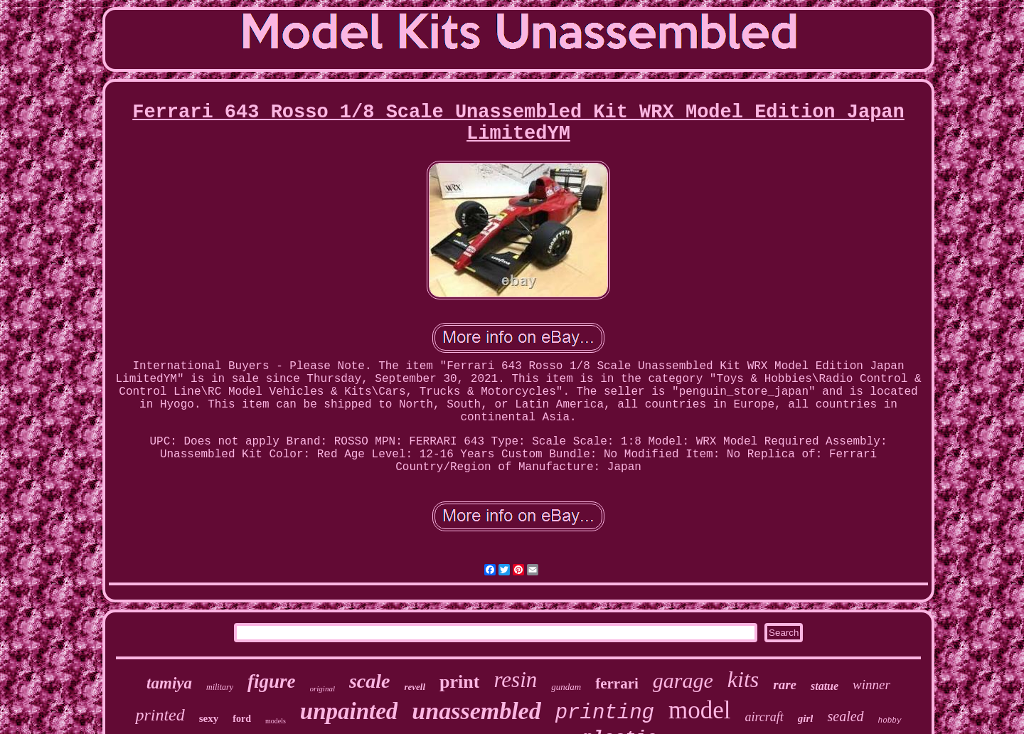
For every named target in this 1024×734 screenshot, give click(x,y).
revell (414, 686)
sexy (209, 718)
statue (824, 686)
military (219, 687)
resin (515, 679)
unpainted (349, 711)
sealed (845, 716)
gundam (566, 686)
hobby (890, 720)
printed (159, 715)
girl (806, 718)
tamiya (169, 683)
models (275, 721)
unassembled (476, 711)
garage (683, 680)
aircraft (764, 717)
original (322, 688)
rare (784, 684)
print (459, 681)
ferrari (617, 683)
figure (271, 681)
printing (604, 713)
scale (369, 681)
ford (242, 718)
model (699, 710)
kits (743, 679)
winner (871, 684)
